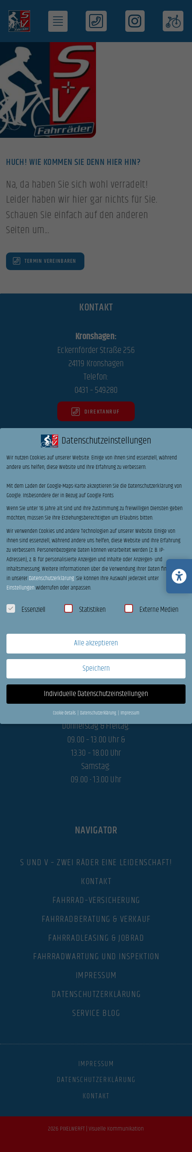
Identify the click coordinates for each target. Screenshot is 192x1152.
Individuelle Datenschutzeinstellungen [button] (96, 693)
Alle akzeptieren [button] (96, 643)
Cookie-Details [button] (65, 713)
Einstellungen (20, 588)
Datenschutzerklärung (51, 578)
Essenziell (25, 609)
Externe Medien (151, 609)
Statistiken (85, 609)
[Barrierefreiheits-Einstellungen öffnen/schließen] (179, 576)
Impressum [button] (130, 713)
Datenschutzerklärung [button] (98, 713)
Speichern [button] (96, 668)
